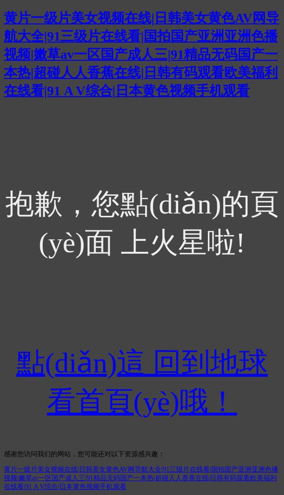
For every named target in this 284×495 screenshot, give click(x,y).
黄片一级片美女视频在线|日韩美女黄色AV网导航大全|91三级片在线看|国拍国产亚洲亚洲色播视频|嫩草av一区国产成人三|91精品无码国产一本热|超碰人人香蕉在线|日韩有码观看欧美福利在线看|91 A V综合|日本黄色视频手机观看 (141, 54)
